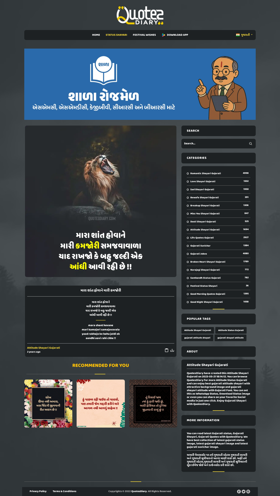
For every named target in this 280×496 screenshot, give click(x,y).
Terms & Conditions (64, 491)
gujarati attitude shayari (197, 338)
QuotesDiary (139, 491)
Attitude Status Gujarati (231, 330)
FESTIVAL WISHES (144, 35)
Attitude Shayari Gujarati (43, 348)
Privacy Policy (38, 491)
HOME (96, 35)
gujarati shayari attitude (231, 338)
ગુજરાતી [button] (243, 35)
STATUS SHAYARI (116, 35)
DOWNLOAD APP (175, 35)
